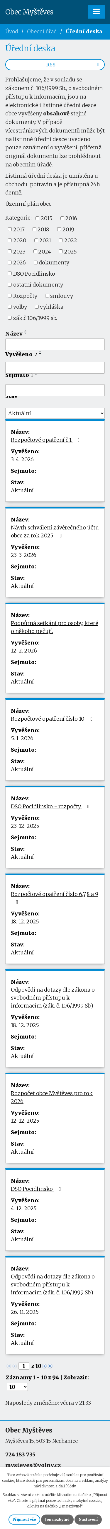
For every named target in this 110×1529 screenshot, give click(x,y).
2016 (71, 218)
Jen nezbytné (57, 1519)
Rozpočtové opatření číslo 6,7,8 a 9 (54, 898)
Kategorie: (18, 217)
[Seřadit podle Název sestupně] (26, 333)
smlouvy (61, 295)
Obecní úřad (42, 31)
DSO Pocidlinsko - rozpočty (51, 806)
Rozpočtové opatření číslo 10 (53, 718)
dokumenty (54, 262)
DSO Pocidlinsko (34, 273)
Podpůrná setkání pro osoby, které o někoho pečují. (54, 627)
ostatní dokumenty (38, 284)
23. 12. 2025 (25, 825)
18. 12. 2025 (25, 921)
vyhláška (51, 306)
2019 (68, 229)
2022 (70, 240)
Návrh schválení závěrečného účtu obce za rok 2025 (55, 531)
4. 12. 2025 (24, 1208)
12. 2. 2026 (24, 650)
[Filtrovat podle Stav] (55, 413)
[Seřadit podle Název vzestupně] (26, 331)
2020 (19, 240)
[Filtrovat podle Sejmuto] (55, 390)
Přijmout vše (24, 1519)
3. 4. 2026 (22, 459)
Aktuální (22, 490)
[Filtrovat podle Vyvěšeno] (55, 368)
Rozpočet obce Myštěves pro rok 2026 (52, 1097)
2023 (19, 251)
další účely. (67, 1486)
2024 (44, 251)
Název (14, 333)
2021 (45, 240)
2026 (19, 262)
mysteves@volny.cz (33, 1465)
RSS (73, 65)
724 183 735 (20, 1454)
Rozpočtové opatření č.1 (46, 439)
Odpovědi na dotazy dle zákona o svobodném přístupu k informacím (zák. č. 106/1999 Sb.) (53, 997)
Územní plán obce (28, 203)
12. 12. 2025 (25, 1120)
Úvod (11, 31)
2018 (43, 229)
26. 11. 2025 (25, 1312)
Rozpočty (25, 295)
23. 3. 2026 (23, 555)
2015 (47, 218)
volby (20, 306)
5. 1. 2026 (22, 738)
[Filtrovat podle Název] (55, 344)
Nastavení (88, 1519)
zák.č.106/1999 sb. (35, 317)
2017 (19, 229)
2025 (70, 251)
